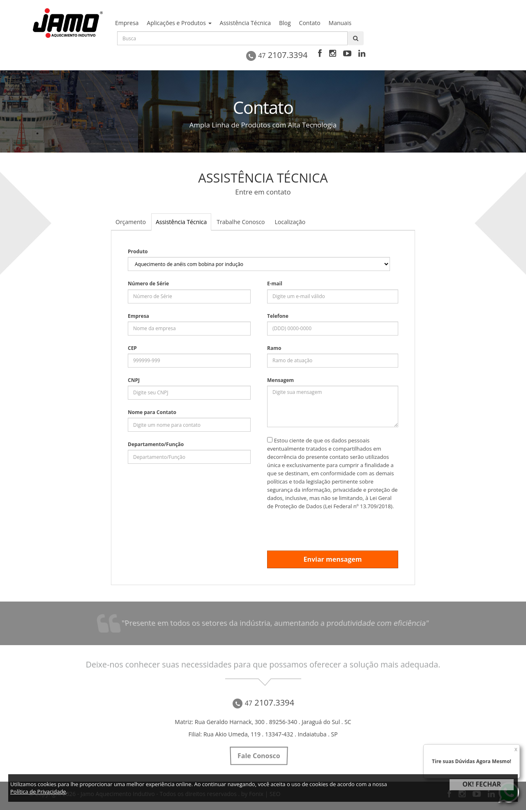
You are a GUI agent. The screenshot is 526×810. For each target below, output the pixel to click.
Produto (138, 251)
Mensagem (280, 380)
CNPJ (134, 380)
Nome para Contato (152, 412)
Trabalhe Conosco (241, 222)
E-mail (274, 283)
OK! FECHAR (481, 784)
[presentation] (329, 526)
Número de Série (148, 283)
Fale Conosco (258, 755)
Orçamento (130, 222)
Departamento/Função (156, 444)
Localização (290, 222)
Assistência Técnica (181, 222)
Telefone (277, 315)
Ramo (274, 348)
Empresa (138, 315)
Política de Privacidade (38, 791)
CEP (132, 348)
